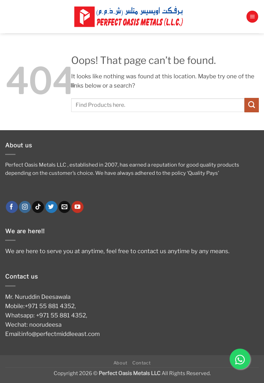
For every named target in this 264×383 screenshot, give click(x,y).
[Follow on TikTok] (38, 207)
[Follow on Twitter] (51, 207)
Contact (141, 362)
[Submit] (251, 105)
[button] (252, 17)
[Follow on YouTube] (78, 207)
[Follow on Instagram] (25, 207)
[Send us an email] (64, 207)
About (120, 362)
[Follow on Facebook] (12, 207)
